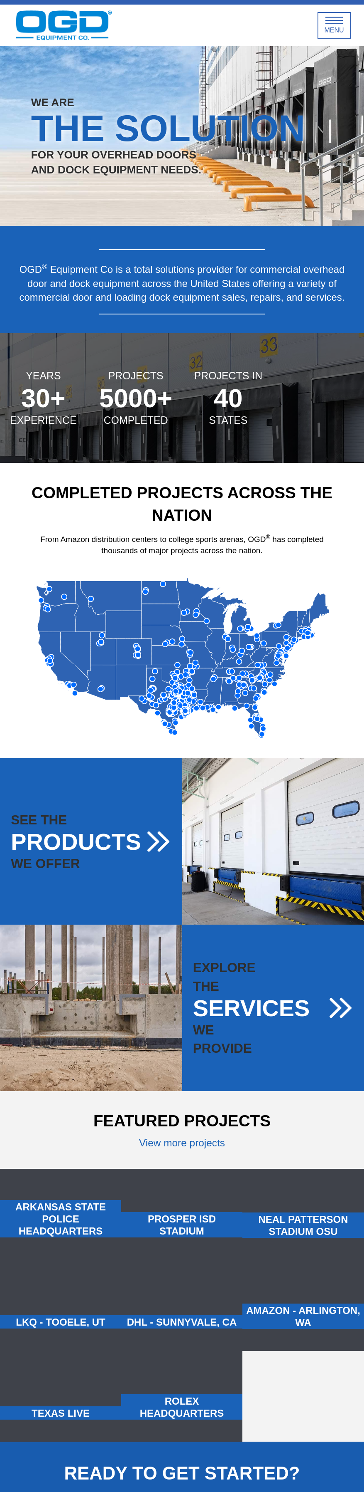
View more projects (182, 1142)
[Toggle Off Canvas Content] (334, 25)
